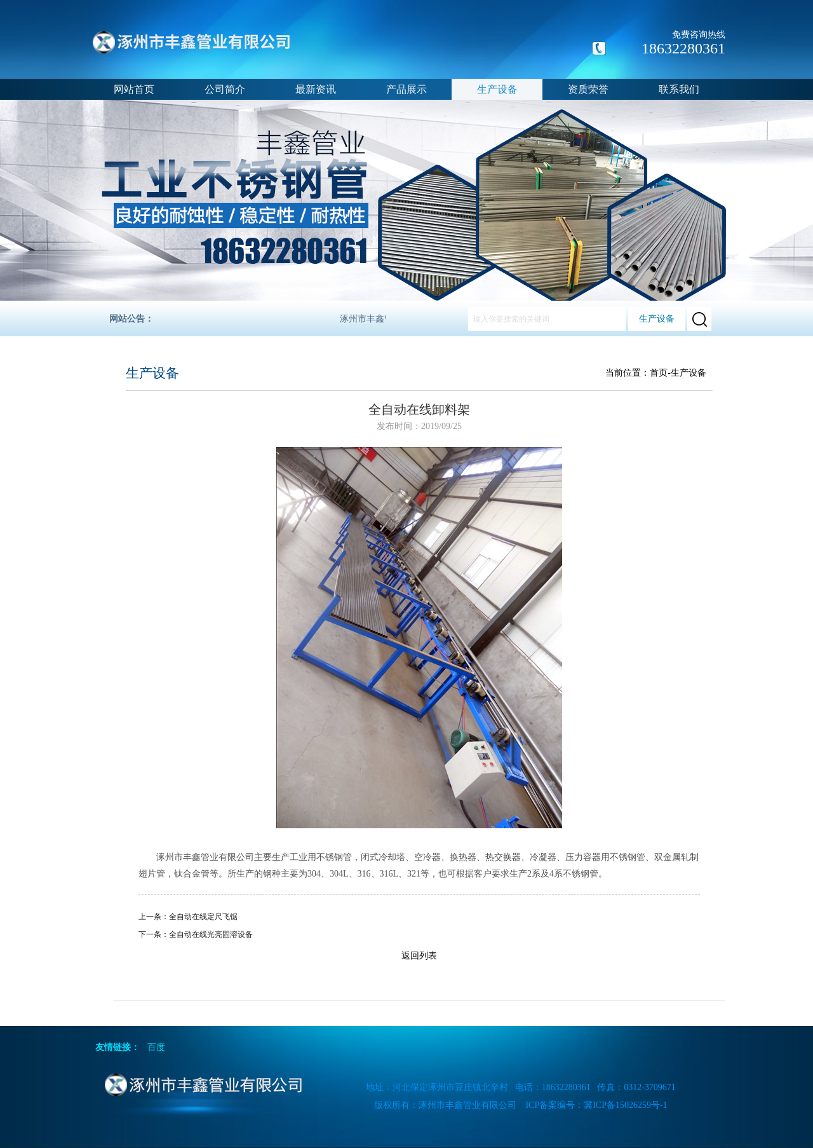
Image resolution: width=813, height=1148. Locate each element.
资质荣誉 (588, 89)
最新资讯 (315, 89)
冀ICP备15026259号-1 (625, 1105)
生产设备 (497, 89)
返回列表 (419, 955)
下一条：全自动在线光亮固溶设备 (195, 934)
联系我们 (679, 89)
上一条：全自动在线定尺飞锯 (188, 916)
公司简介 (225, 89)
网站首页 (134, 89)
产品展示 (406, 89)
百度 (156, 1047)
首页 (659, 373)
